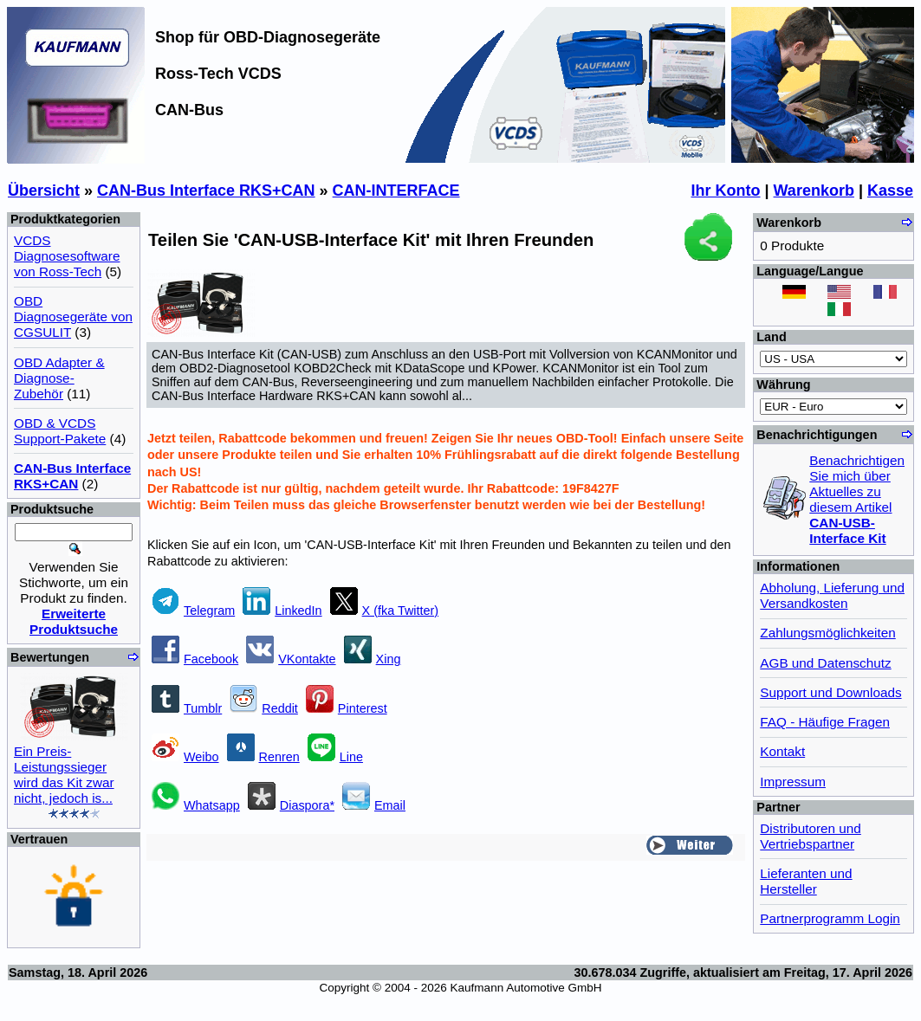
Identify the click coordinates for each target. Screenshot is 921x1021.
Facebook (195, 659)
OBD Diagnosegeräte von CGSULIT (73, 316)
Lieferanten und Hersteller (806, 881)
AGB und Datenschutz (825, 663)
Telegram (193, 610)
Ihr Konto (726, 190)
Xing (372, 659)
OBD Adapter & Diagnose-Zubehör (59, 378)
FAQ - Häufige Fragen (825, 721)
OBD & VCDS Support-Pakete (60, 431)
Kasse (890, 190)
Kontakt (782, 751)
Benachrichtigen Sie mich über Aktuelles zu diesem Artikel (857, 499)
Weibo (185, 757)
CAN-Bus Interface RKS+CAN (206, 190)
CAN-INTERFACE (396, 190)
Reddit (264, 708)
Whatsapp (196, 805)
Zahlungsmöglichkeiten (827, 632)
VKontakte (290, 659)
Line (335, 757)
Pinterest (346, 708)
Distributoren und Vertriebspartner (810, 836)
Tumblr (187, 708)
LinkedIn (282, 610)
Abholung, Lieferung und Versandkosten (832, 595)
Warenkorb (814, 190)
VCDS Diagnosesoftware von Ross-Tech (67, 256)
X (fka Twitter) (384, 610)
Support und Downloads (830, 692)
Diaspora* (291, 805)
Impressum (793, 781)
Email (373, 805)
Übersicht (44, 190)
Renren (263, 757)
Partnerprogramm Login (830, 918)
